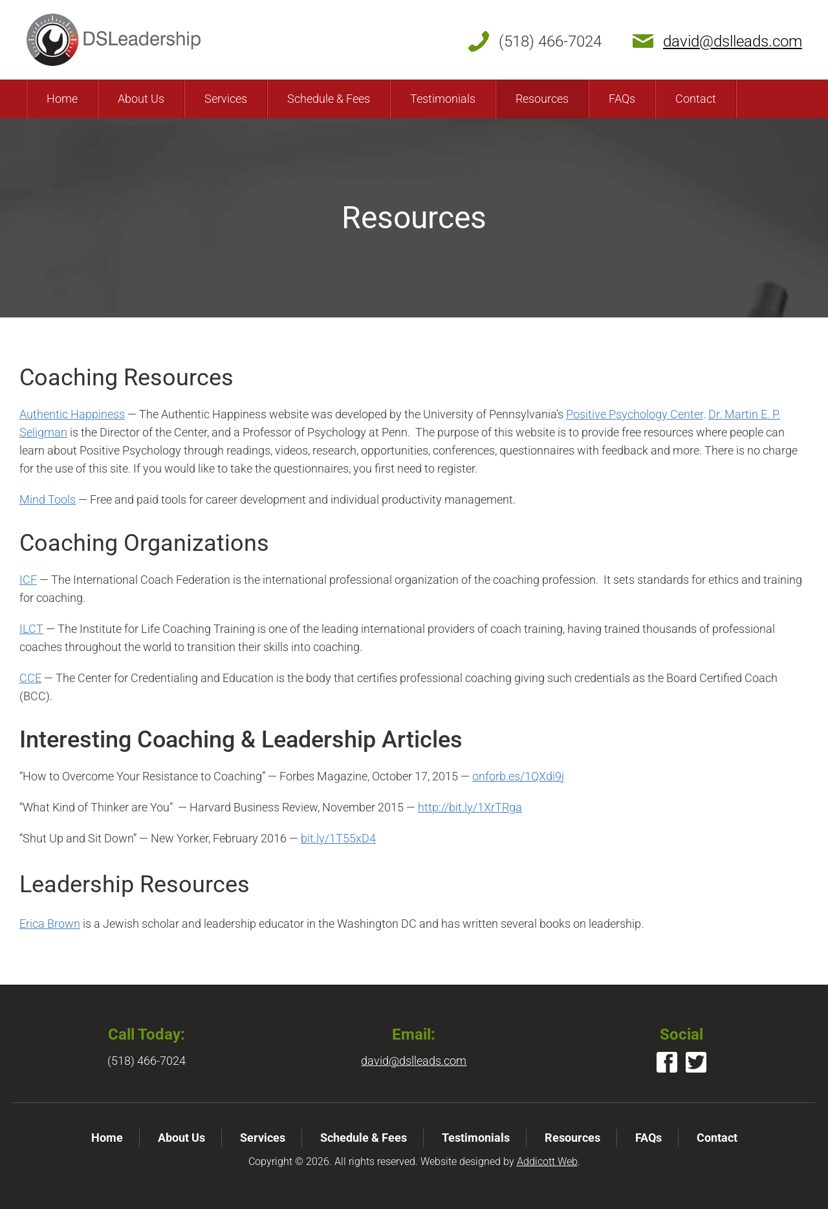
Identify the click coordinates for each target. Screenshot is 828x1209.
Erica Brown (49, 923)
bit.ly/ (338, 838)
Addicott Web (547, 1161)
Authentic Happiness (72, 414)
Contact (695, 98)
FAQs (622, 98)
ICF (28, 579)
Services (225, 98)
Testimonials (442, 98)
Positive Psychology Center (634, 414)
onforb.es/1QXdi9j (518, 776)
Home (62, 98)
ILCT (31, 629)
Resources (542, 98)
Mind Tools (47, 499)
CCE (30, 678)
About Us (141, 98)
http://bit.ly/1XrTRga (470, 807)
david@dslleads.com (732, 41)
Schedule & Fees (328, 98)
